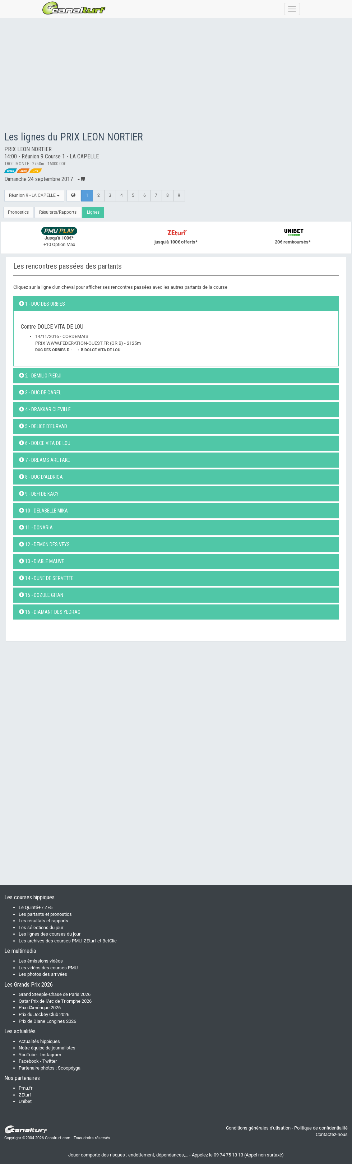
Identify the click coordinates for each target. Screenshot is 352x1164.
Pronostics (18, 212)
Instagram (50, 1054)
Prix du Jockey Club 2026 (44, 1014)
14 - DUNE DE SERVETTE (46, 578)
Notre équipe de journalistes (47, 1048)
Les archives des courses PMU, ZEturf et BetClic (68, 940)
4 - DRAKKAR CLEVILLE (45, 409)
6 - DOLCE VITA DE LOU (44, 443)
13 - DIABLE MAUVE (41, 561)
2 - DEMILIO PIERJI (40, 376)
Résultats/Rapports (58, 212)
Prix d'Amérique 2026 (40, 1007)
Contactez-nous (332, 1134)
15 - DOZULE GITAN (41, 595)
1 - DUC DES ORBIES (42, 304)
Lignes (93, 212)
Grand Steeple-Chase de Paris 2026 (55, 994)
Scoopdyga (69, 1068)
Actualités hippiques (39, 1041)
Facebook (29, 1061)
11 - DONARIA (36, 527)
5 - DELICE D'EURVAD (43, 426)
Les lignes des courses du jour (49, 934)
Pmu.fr (25, 1088)
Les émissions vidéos (41, 961)
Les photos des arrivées (43, 974)
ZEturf (25, 1095)
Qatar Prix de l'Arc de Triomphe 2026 (55, 1001)
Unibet (25, 1101)
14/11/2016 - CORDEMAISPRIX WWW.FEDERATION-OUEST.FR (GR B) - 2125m (88, 343)
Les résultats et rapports (43, 920)
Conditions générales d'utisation (258, 1128)
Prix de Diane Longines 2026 (47, 1021)
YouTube (28, 1054)
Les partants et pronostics (45, 914)
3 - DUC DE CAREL (40, 392)
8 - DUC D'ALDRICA (41, 477)
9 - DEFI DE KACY (39, 494)
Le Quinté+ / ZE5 (35, 907)
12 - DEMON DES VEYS (44, 544)
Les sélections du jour (41, 927)
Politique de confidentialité (321, 1128)
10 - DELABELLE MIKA (43, 511)
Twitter (49, 1061)
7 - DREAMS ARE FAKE (44, 460)
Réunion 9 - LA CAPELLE (34, 195)
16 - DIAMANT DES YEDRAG (49, 612)
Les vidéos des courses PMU (48, 967)
